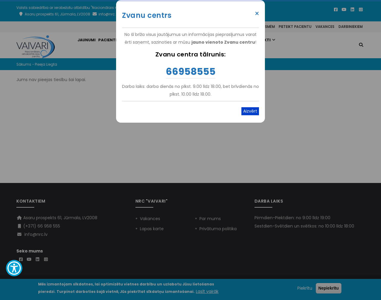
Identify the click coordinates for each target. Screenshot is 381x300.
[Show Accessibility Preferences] (14, 268)
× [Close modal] (257, 13)
